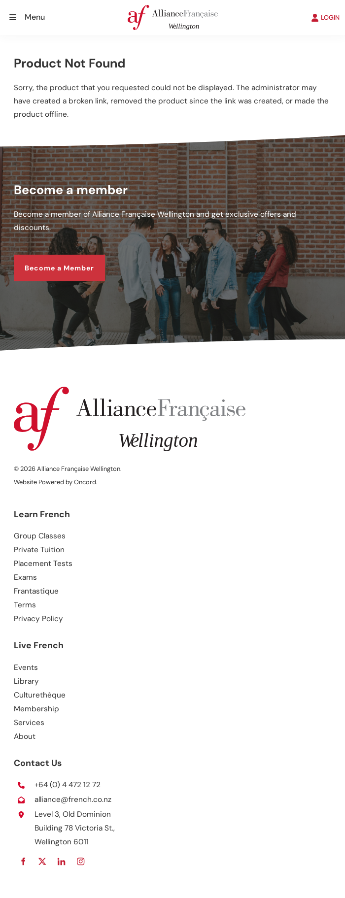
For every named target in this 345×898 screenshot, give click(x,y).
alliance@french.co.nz (72, 799)
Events (26, 667)
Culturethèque (40, 695)
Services (29, 723)
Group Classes (40, 536)
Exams (25, 577)
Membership (36, 709)
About (24, 736)
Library (26, 681)
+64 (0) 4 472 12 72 (67, 785)
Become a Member (48, 260)
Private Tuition (39, 550)
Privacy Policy (38, 619)
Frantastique (36, 591)
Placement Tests (43, 563)
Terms (25, 605)
